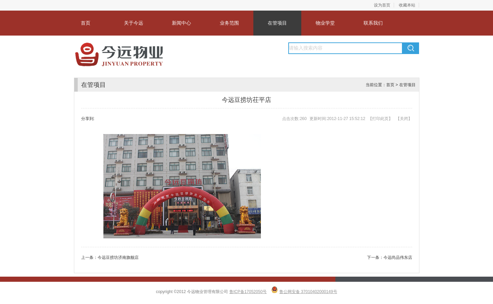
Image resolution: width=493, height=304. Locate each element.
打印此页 (380, 118)
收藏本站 (407, 5)
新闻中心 (181, 23)
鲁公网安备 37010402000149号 (308, 291)
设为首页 (382, 5)
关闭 (404, 118)
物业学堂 (325, 23)
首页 (85, 23)
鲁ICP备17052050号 (248, 291)
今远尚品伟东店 (397, 257)
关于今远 (133, 23)
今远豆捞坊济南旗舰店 (118, 257)
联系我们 (373, 23)
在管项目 (277, 23)
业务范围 (229, 23)
